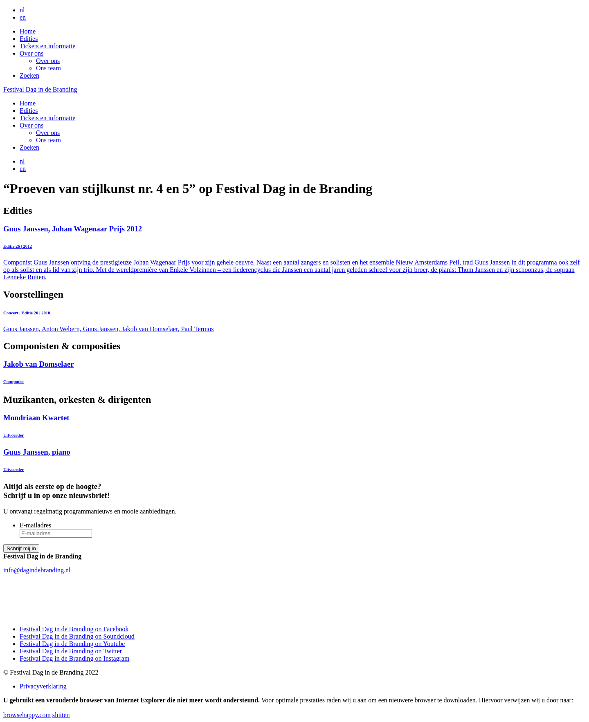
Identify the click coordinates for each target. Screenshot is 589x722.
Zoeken (29, 75)
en (23, 17)
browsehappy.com (27, 714)
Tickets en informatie (47, 46)
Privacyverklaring (43, 686)
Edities (29, 38)
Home (28, 31)
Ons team (48, 68)
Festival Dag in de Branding (40, 89)
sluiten (61, 714)
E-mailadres (35, 525)
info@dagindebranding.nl (36, 570)
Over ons (31, 53)
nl (22, 10)
